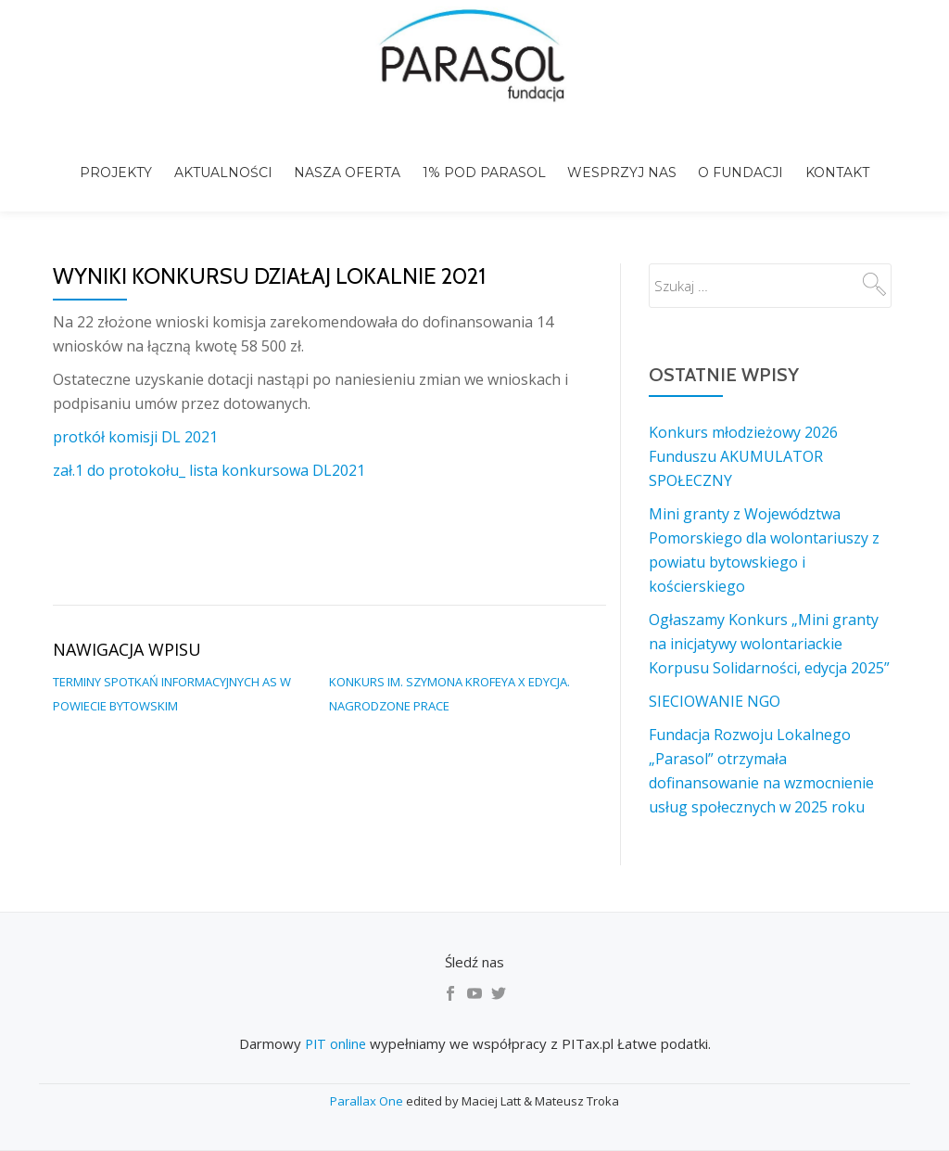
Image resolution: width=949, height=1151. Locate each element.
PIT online (335, 1043)
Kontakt (828, 155)
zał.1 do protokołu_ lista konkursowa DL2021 (209, 431)
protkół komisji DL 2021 (135, 398)
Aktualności (230, 155)
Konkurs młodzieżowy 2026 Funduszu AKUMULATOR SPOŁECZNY (743, 417)
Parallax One (368, 1101)
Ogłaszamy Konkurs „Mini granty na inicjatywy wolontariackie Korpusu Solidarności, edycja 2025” (769, 604)
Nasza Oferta (350, 155)
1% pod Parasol (484, 155)
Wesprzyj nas (619, 155)
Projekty (126, 155)
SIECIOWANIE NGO (714, 662)
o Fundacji (735, 155)
